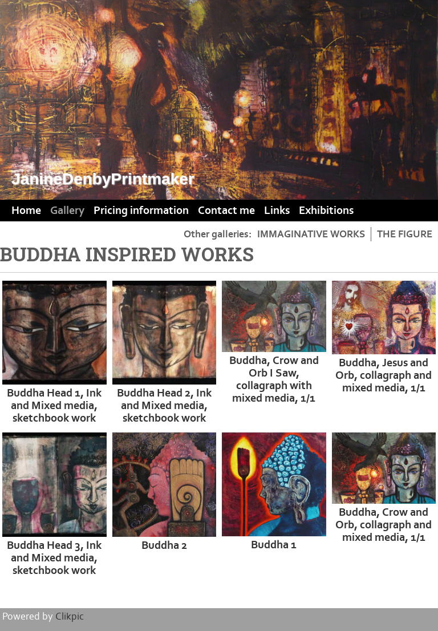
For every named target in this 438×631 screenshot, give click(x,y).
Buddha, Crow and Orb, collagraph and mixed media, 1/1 (383, 525)
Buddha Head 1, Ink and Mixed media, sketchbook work (54, 405)
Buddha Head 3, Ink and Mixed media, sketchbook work (54, 558)
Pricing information (141, 210)
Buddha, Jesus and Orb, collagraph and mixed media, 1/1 (383, 375)
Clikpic (69, 616)
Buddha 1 (274, 545)
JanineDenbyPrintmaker (102, 179)
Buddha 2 (164, 545)
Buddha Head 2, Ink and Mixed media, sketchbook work (164, 405)
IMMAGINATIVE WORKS (311, 234)
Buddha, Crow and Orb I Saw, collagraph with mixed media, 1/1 (274, 379)
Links (277, 210)
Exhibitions (326, 210)
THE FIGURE (404, 234)
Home (26, 210)
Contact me (226, 210)
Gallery (67, 210)
